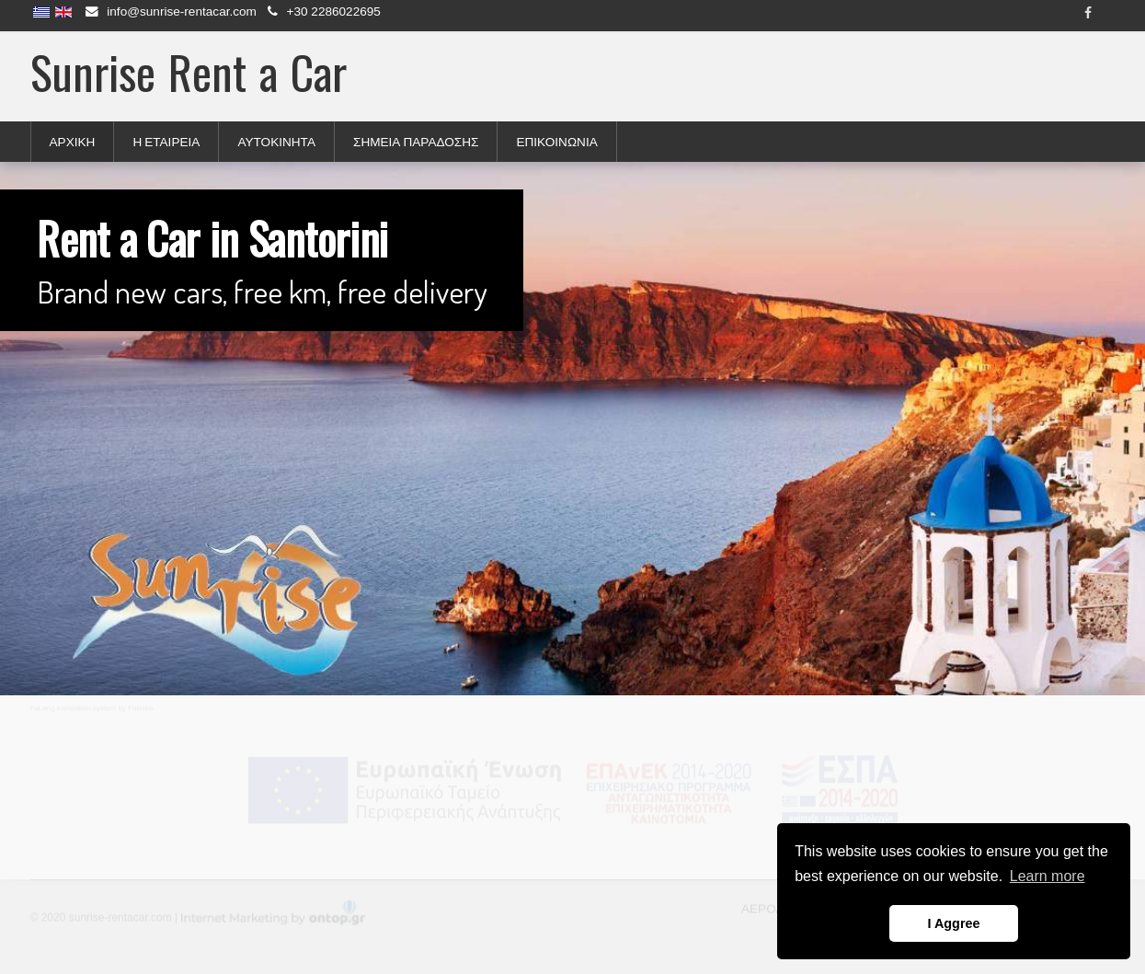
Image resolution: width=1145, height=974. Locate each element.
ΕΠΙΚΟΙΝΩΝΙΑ (556, 141)
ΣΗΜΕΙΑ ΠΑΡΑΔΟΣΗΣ (415, 141)
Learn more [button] (1047, 876)
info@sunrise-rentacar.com (182, 11)
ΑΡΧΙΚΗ (73, 141)
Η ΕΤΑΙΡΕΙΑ (166, 141)
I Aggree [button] (953, 923)
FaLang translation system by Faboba (92, 708)
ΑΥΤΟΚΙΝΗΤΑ (276, 141)
